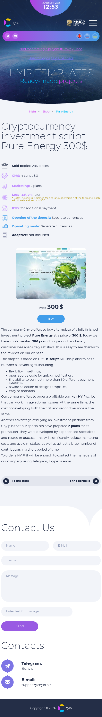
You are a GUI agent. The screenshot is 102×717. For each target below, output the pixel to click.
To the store (20, 481)
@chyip (27, 668)
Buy (51, 318)
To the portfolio (79, 481)
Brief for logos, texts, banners (51, 58)
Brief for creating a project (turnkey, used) (51, 49)
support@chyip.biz (36, 685)
